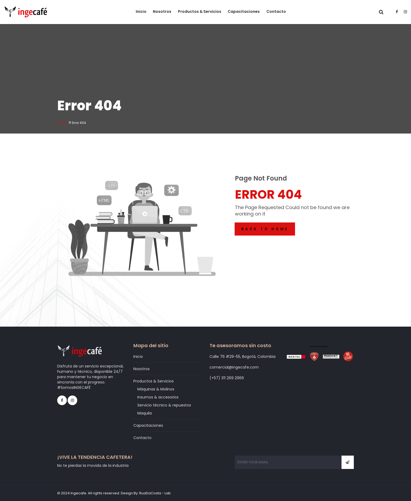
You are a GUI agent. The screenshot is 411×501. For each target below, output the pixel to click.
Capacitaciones (244, 11)
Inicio (142, 11)
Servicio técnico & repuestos (164, 405)
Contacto (276, 11)
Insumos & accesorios (158, 397)
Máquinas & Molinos (155, 389)
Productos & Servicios (200, 11)
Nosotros (163, 11)
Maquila (144, 413)
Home (62, 122)
